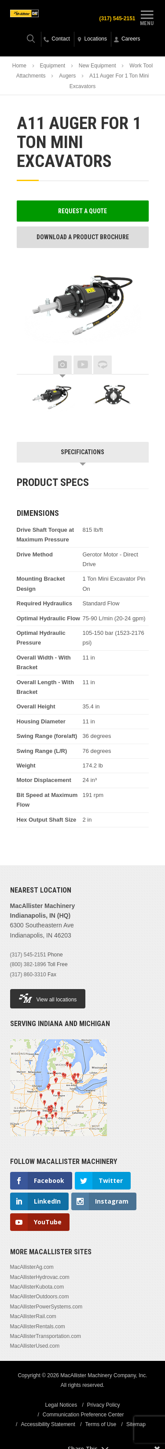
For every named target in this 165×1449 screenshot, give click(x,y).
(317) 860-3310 (28, 974)
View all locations (48, 998)
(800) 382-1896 (28, 964)
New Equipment (97, 66)
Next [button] (135, 365)
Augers (67, 76)
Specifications (82, 452)
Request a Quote (82, 211)
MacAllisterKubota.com (37, 1287)
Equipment (52, 66)
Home (19, 66)
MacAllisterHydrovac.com (40, 1277)
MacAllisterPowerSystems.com (46, 1307)
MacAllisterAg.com (32, 1267)
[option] (52, 399)
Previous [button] (30, 365)
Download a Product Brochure (83, 237)
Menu (147, 16)
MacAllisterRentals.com (37, 1326)
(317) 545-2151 (117, 18)
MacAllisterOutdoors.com (39, 1296)
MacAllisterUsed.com (35, 1346)
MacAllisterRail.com (33, 1316)
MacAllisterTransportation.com (45, 1336)
